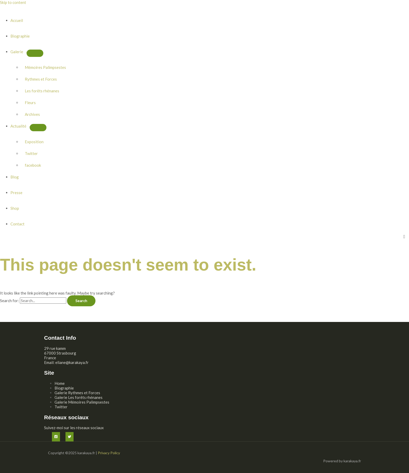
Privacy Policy (109, 453)
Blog (14, 177)
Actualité (18, 126)
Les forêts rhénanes (42, 90)
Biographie (20, 36)
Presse (16, 192)
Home (60, 383)
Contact (17, 223)
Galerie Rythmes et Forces (77, 392)
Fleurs (30, 102)
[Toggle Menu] (35, 53)
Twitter (31, 153)
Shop (14, 208)
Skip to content (13, 2)
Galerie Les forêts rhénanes (79, 397)
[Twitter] (69, 436)
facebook (33, 165)
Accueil (16, 20)
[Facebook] (56, 436)
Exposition (34, 141)
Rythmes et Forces (41, 79)
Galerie (16, 51)
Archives (32, 114)
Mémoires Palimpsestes (45, 67)
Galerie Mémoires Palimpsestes (82, 402)
